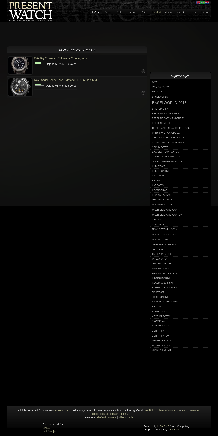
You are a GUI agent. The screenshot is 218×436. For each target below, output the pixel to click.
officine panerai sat (165, 244)
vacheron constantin (165, 302)
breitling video (161, 123)
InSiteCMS (163, 426)
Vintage (168, 12)
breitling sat (160, 108)
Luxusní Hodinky (119, 413)
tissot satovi (160, 297)
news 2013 (158, 224)
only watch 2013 (161, 263)
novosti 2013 (160, 239)
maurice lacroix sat (165, 210)
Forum (192, 12)
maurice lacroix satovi (167, 215)
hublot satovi (160, 171)
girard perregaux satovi (167, 161)
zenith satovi (160, 336)
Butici (144, 12)
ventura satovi (161, 316)
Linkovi (47, 428)
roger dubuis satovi (164, 287)
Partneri (195, 410)
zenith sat (158, 331)
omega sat (158, 249)
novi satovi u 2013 (164, 229)
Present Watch (63, 410)
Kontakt (205, 12)
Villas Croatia (125, 417)
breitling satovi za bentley (168, 118)
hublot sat (158, 166)
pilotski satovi (161, 278)
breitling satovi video (165, 113)
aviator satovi (160, 87)
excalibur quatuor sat (166, 152)
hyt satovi (158, 185)
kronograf (159, 190)
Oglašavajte (49, 431)
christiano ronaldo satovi (168, 137)
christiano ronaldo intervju (171, 128)
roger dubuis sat (162, 283)
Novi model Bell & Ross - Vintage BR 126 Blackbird (65, 80)
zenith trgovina (161, 340)
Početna (96, 12)
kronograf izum (162, 195)
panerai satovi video (164, 273)
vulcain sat (159, 321)
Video (120, 12)
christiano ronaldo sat (166, 133)
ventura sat (160, 311)
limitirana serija (162, 200)
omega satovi (160, 259)
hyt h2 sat (158, 176)
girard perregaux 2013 (166, 157)
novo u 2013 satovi (164, 234)
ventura (157, 306)
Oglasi (180, 12)
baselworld (160, 97)
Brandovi (156, 12)
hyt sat (156, 180)
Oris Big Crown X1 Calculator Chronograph (60, 58)
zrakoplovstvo (161, 350)
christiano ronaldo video (169, 142)
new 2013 (157, 219)
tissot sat (158, 292)
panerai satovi (161, 268)
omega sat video (162, 254)
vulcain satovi (161, 326)
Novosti (132, 12)
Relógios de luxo (99, 413)
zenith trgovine (161, 345)
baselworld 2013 (169, 103)
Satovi (108, 12)
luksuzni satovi (162, 204)
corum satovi (160, 147)
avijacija (157, 92)
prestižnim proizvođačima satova (162, 410)
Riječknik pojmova (106, 417)
